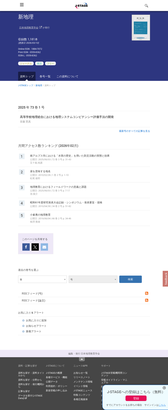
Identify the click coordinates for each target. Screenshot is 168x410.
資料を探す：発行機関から (31, 385)
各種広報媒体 (80, 399)
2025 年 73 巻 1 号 (31, 107)
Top (82, 359)
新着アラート (33, 331)
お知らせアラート (36, 325)
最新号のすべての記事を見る (134, 131)
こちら (162, 405)
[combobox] (42, 279)
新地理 (39, 85)
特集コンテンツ (81, 394)
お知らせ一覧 (80, 372)
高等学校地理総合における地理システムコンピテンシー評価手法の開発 (67, 117)
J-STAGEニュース (82, 390)
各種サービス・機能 (56, 377)
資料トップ (27, 76)
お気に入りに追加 (36, 320)
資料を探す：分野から (30, 379)
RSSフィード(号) (85, 293)
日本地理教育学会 (28, 27)
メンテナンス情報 (83, 381)
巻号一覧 (45, 76)
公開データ (52, 381)
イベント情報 (80, 386)
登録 (136, 398)
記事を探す (24, 391)
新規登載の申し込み (56, 390)
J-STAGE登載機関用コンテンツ (114, 374)
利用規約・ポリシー (56, 386)
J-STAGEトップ (25, 85)
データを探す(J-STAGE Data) (30, 397)
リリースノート (81, 377)
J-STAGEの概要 (54, 372)
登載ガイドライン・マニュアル (114, 381)
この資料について (67, 76)
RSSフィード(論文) (85, 300)
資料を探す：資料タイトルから (31, 374)
